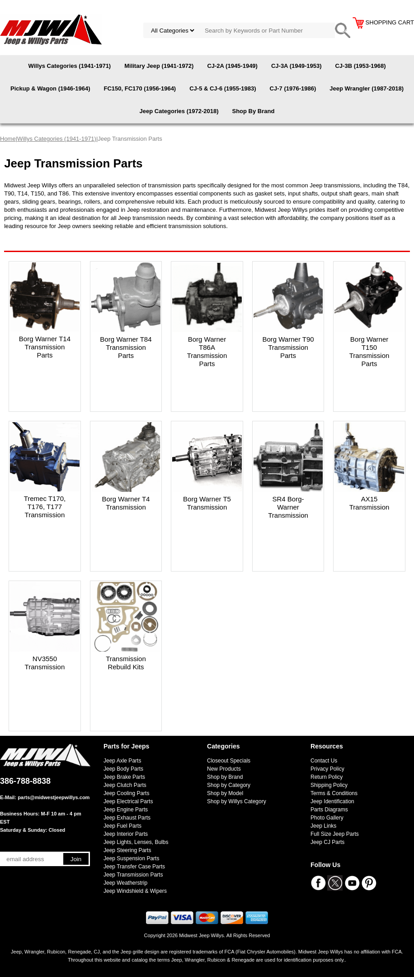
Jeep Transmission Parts (133, 875)
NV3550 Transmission (45, 663)
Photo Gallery (326, 818)
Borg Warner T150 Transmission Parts (369, 351)
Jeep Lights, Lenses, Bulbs (136, 842)
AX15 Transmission (369, 503)
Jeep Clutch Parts (125, 785)
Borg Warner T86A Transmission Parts (207, 351)
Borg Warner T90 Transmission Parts (288, 347)
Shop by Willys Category (236, 801)
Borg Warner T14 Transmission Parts (45, 347)
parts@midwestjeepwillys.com (53, 797)
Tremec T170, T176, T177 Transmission (45, 507)
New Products (224, 769)
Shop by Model (225, 793)
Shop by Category (228, 785)
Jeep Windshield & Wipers (135, 891)
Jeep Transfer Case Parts (134, 866)
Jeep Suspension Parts (131, 858)
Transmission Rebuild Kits (126, 663)
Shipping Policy (329, 785)
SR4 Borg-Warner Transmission (288, 507)
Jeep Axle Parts (122, 761)
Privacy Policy (327, 769)
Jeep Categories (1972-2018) (179, 111)
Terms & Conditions (334, 793)
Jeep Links (323, 826)
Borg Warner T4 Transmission (126, 503)
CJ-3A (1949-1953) (296, 65)
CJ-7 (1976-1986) (293, 88)
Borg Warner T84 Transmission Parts (125, 347)
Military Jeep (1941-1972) (158, 65)
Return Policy (326, 777)
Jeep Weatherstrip (125, 883)
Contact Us (323, 761)
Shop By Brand (253, 111)
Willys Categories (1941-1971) (69, 65)
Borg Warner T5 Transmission (207, 503)
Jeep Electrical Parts (128, 801)
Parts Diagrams (329, 809)
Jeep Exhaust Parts (127, 818)
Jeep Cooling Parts (126, 793)
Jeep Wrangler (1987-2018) (366, 88)
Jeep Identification (332, 801)
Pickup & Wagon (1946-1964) (50, 88)
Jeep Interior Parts (126, 834)
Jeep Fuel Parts (122, 826)
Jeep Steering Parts (127, 850)
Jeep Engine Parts (126, 809)
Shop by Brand (225, 777)
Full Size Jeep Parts (334, 834)
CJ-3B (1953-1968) (360, 65)
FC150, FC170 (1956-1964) (140, 88)
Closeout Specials (228, 761)
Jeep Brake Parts (124, 777)
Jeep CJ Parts (327, 842)
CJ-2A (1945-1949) (232, 65)
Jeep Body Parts (123, 769)
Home (8, 138)
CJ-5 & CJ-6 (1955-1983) (222, 88)
